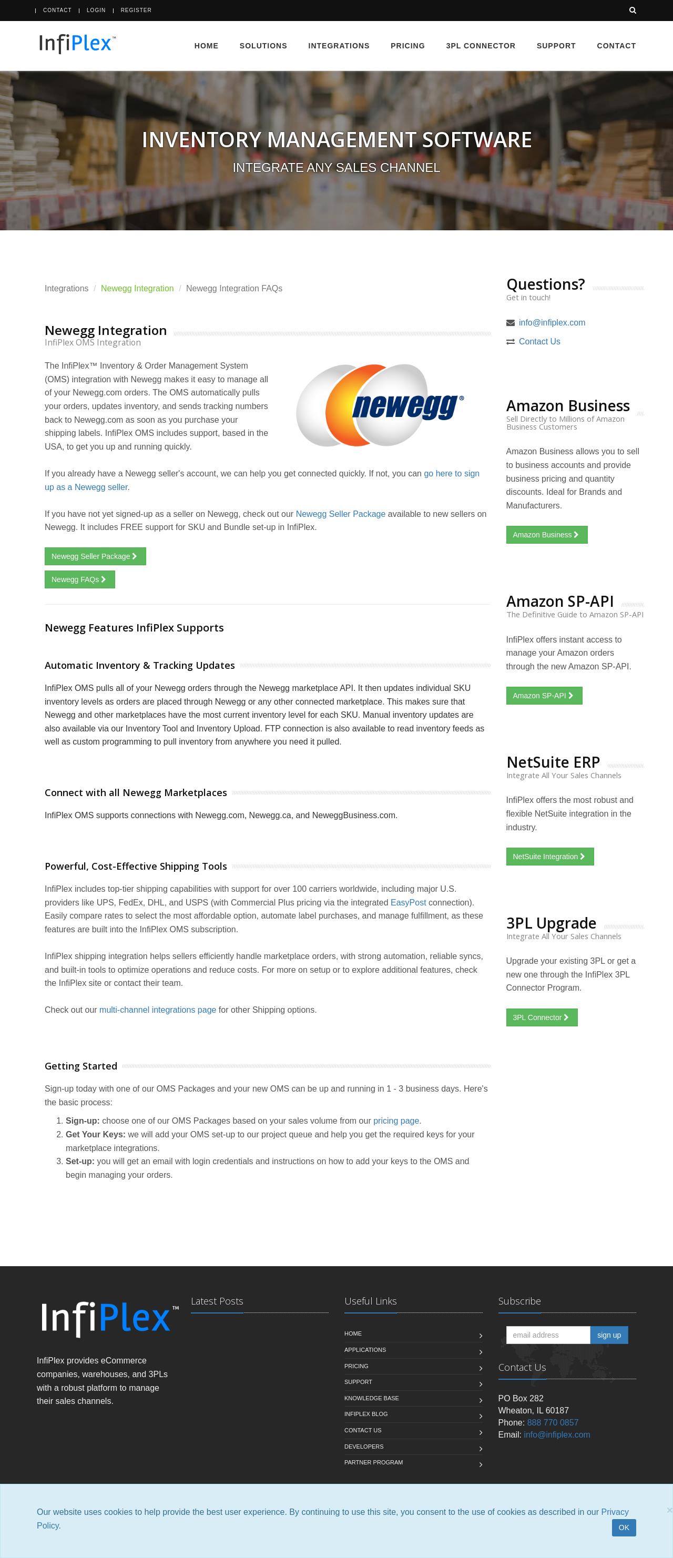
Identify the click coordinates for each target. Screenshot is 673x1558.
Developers (364, 1446)
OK (624, 1527)
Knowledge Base (371, 1398)
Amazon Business (547, 535)
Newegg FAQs (80, 579)
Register (136, 10)
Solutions (264, 46)
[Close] (670, 1509)
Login (96, 10)
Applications (365, 1350)
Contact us (363, 1430)
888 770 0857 (553, 1422)
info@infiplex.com (552, 322)
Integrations (339, 46)
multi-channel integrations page (157, 1009)
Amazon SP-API (544, 695)
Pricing (408, 46)
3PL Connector (481, 46)
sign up (609, 1335)
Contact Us (539, 341)
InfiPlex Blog (366, 1414)
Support (556, 46)
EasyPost (408, 902)
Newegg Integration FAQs (234, 288)
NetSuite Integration (550, 856)
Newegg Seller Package (341, 514)
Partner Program (373, 1462)
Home (207, 46)
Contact (57, 10)
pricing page (396, 1120)
